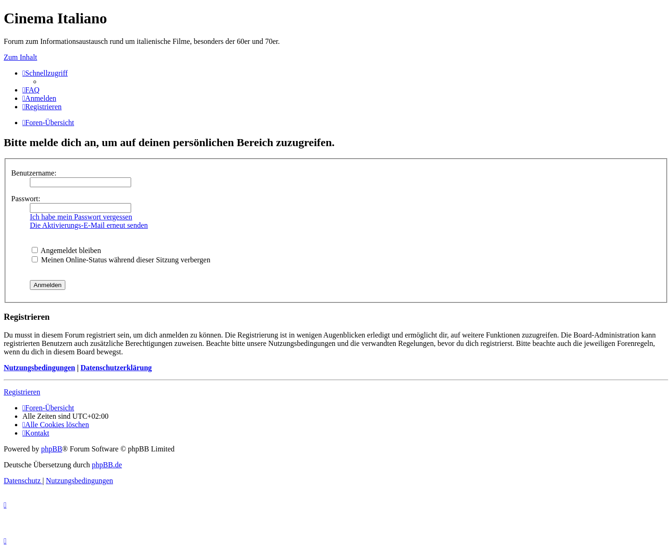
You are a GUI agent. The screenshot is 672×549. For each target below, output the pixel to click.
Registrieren (22, 392)
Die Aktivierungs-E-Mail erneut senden (89, 225)
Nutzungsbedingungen (39, 368)
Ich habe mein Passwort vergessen (81, 217)
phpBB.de (107, 465)
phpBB (51, 449)
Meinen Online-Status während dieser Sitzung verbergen (121, 260)
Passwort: (25, 199)
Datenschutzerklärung (116, 368)
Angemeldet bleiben (66, 250)
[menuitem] (31, 90)
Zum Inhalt (20, 57)
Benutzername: (33, 173)
